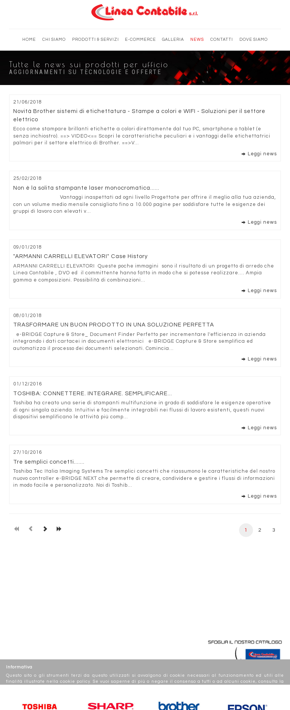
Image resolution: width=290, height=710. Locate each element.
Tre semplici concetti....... (49, 462)
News (197, 39)
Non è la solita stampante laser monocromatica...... (86, 188)
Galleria (173, 39)
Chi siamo (54, 39)
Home (29, 39)
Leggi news (262, 153)
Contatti (221, 39)
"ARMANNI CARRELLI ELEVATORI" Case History (80, 256)
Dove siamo (253, 39)
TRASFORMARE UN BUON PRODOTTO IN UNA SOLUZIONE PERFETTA (113, 325)
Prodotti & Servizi (95, 39)
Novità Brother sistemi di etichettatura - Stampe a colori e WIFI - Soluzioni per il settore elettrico (139, 115)
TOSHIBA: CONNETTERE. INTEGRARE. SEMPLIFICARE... (92, 393)
